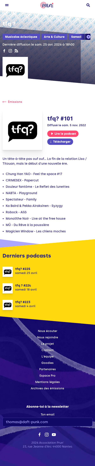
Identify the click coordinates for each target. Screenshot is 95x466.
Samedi (76, 37)
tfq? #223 (22, 302)
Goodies (47, 363)
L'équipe (48, 356)
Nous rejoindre (47, 337)
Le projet (47, 344)
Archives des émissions (47, 388)
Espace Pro (47, 375)
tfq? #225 (22, 269)
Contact (48, 350)
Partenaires (47, 369)
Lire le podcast (63, 133)
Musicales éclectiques (21, 37)
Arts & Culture (54, 37)
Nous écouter (47, 331)
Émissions (12, 102)
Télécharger (60, 141)
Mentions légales (47, 382)
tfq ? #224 (23, 285)
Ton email (47, 414)
